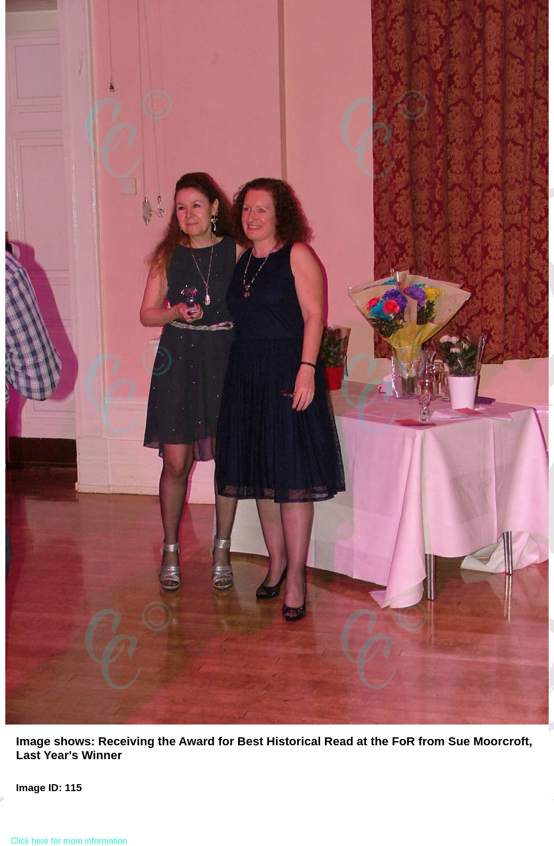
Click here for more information (69, 840)
